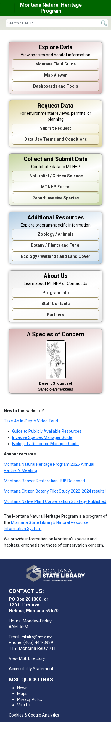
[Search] (57, 23)
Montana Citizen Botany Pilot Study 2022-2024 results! (55, 491)
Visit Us (24, 705)
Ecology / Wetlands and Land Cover (55, 256)
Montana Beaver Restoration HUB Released (44, 480)
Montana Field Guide (55, 64)
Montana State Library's (33, 522)
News (22, 688)
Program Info (55, 292)
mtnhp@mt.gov (36, 637)
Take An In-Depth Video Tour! (31, 421)
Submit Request (55, 128)
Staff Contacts (55, 303)
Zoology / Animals (56, 234)
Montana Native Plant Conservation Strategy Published (55, 501)
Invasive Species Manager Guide (42, 437)
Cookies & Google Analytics (34, 715)
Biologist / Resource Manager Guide (45, 443)
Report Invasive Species (55, 198)
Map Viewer (55, 75)
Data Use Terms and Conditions (55, 139)
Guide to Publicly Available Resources (46, 431)
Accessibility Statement (31, 668)
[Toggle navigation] (7, 8)
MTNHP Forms (55, 186)
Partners (55, 314)
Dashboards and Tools (55, 86)
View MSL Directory (27, 658)
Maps (22, 693)
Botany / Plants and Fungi (56, 245)
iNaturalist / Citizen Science (55, 175)
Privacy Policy (30, 699)
